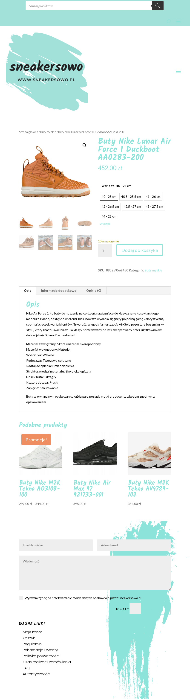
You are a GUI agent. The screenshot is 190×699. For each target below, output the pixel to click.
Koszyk (29, 638)
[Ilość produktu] (105, 250)
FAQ (26, 668)
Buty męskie (48, 132)
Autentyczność (36, 674)
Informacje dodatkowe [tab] (58, 290)
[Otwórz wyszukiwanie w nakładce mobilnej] (95, 5)
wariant (116, 186)
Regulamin (32, 644)
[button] (85, 145)
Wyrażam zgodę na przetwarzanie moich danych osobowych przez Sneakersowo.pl (80, 598)
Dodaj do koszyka (139, 250)
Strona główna (28, 132)
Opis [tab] (27, 290)
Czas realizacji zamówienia (47, 662)
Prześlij (158, 609)
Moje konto (33, 632)
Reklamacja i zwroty (40, 650)
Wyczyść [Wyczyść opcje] (105, 223)
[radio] (109, 197)
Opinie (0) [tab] (93, 290)
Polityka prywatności (41, 656)
